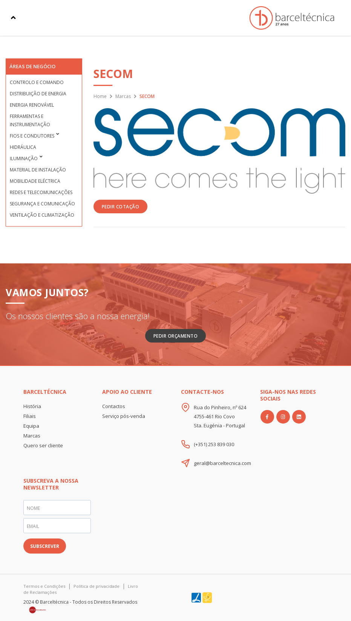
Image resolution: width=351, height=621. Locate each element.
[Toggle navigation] (13, 17)
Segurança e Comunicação (42, 203)
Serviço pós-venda (123, 416)
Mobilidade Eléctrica (35, 181)
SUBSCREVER (44, 546)
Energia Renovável (32, 105)
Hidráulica (23, 147)
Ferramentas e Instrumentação (30, 120)
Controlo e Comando (37, 82)
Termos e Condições (44, 586)
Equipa (31, 425)
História (32, 406)
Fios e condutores (32, 136)
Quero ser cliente (43, 445)
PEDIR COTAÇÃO (120, 206)
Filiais (29, 416)
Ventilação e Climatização (42, 215)
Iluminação (24, 158)
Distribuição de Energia (38, 93)
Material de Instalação (38, 170)
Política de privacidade (97, 586)
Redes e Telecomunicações (41, 192)
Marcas (123, 96)
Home (100, 96)
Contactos (113, 406)
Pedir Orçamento (175, 336)
